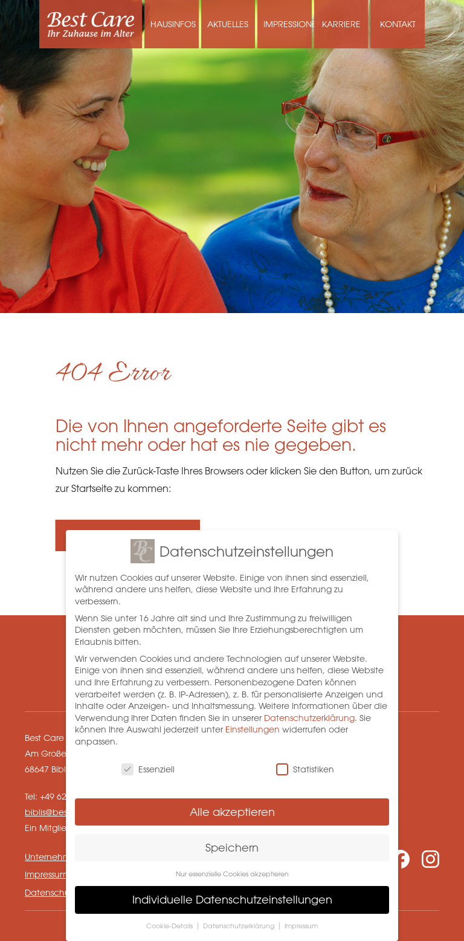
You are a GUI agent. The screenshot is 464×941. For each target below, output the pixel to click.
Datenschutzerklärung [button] (239, 922)
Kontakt (398, 24)
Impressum (46, 874)
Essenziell (148, 766)
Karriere (341, 24)
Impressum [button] (301, 922)
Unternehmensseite (64, 857)
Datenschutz (51, 892)
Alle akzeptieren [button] (232, 808)
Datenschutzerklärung (309, 715)
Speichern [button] (232, 843)
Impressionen (287, 24)
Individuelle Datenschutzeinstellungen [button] (232, 896)
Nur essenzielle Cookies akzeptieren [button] (232, 870)
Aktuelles (227, 24)
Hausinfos (173, 24)
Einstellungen (252, 726)
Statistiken (305, 766)
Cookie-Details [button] (170, 922)
